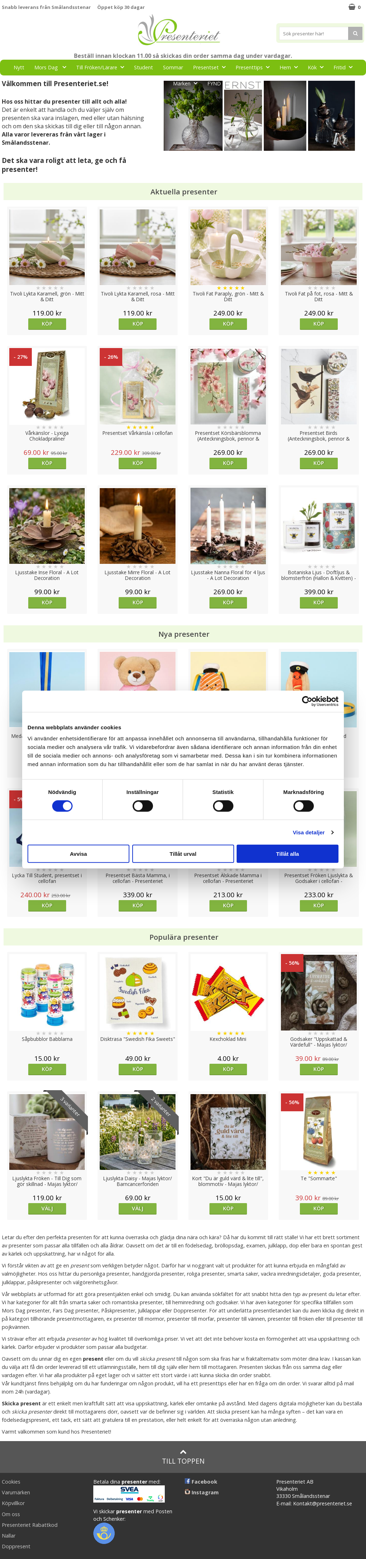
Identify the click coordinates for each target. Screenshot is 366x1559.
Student (143, 67)
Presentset (211, 67)
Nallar (8, 1535)
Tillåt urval (183, 854)
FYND (214, 83)
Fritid (345, 67)
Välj (47, 1208)
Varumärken (16, 1492)
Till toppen (183, 1457)
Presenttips (255, 67)
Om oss (11, 1514)
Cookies (11, 1481)
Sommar (173, 67)
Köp (47, 323)
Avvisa (78, 854)
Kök (318, 67)
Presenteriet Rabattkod (30, 1524)
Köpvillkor (13, 1503)
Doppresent (16, 1546)
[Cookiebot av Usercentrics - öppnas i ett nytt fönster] (307, 701)
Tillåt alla (287, 854)
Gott (156, 83)
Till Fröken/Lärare (102, 67)
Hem (291, 67)
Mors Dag (52, 67)
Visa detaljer (309, 832)
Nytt (19, 67)
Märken (187, 83)
